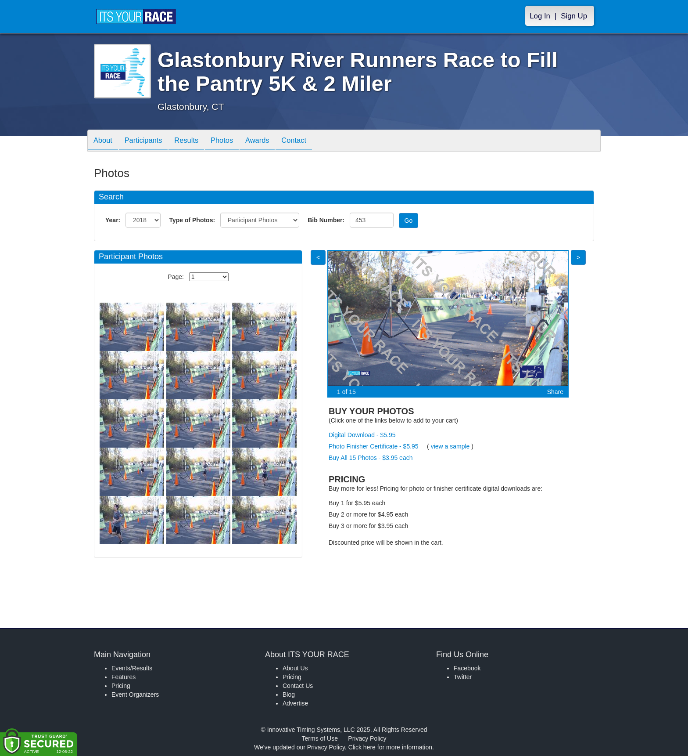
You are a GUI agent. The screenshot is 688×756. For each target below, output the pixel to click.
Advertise (295, 703)
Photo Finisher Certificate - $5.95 (374, 446)
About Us (295, 668)
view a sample (450, 446)
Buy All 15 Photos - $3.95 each (370, 457)
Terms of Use (320, 738)
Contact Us (298, 685)
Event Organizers (135, 694)
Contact (306, 141)
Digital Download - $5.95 (362, 434)
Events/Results (131, 668)
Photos (230, 141)
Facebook (467, 668)
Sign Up (574, 16)
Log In (540, 16)
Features (123, 676)
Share (555, 391)
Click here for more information (390, 747)
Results (192, 141)
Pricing (120, 685)
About (104, 141)
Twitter (463, 676)
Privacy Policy (367, 738)
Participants (147, 141)
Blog (289, 694)
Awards (268, 141)
